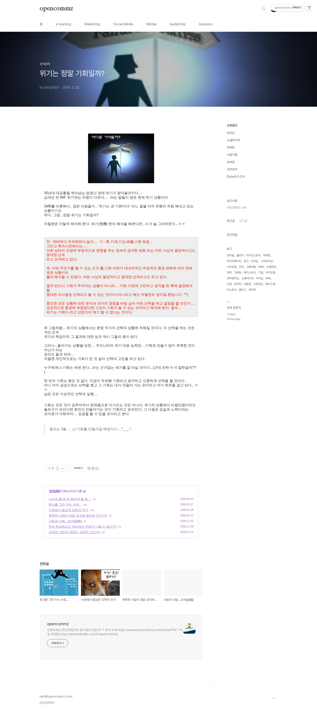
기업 (260, 272)
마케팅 (231, 147)
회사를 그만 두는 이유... (65, 504)
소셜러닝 (271, 266)
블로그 (242, 289)
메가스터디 (250, 272)
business (206, 24)
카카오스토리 (253, 255)
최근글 (231, 221)
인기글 (243, 221)
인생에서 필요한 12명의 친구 (68, 510)
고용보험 (251, 266)
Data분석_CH (236, 176)
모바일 (231, 162)
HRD (261, 266)
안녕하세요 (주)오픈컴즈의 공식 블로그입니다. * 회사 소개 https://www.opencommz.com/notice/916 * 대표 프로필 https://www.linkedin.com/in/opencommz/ (114, 632)
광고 (246, 261)
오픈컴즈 (232, 125)
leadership (178, 24)
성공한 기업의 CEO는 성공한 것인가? (75, 532)
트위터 (237, 284)
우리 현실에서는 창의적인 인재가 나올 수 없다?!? (83, 526)
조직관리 (55, 491)
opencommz (56, 9)
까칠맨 (247, 284)
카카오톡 (270, 272)
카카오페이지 (234, 261)
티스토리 (231, 289)
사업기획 (232, 154)
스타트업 (231, 266)
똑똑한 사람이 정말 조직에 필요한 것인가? (78, 515)
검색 (263, 9)
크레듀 (237, 272)
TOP (273, 698)
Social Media (123, 24)
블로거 (240, 255)
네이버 (252, 289)
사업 (229, 284)
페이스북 (270, 284)
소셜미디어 (233, 140)
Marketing (92, 24)
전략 (229, 272)
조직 (241, 266)
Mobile (151, 24)
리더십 (254, 261)
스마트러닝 (267, 261)
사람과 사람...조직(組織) (65, 521)
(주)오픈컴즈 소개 (236, 207)
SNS (268, 278)
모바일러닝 (233, 278)
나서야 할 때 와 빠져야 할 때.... (70, 499)
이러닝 (231, 133)
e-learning (63, 24)
